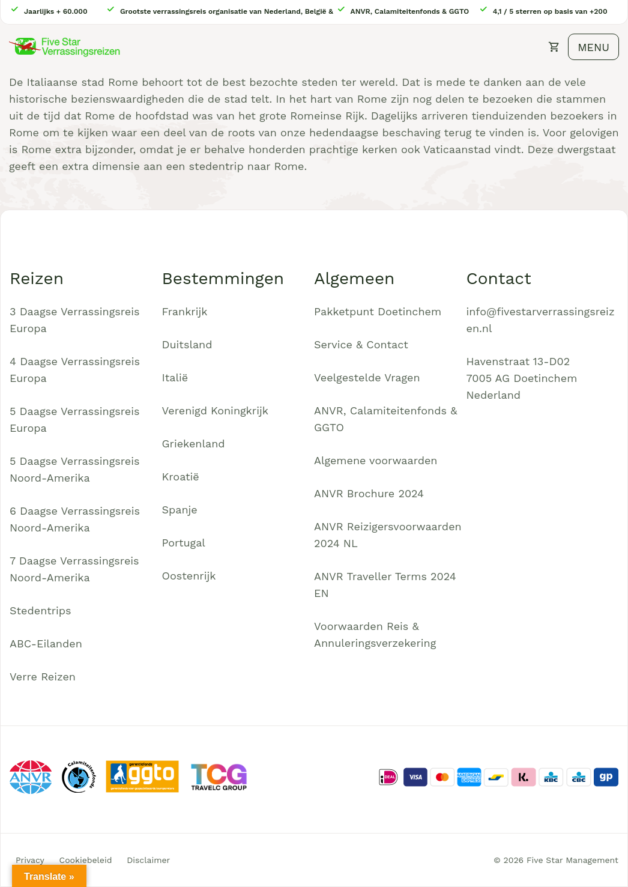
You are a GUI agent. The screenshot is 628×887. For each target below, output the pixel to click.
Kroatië (180, 476)
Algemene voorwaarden (376, 460)
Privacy (30, 860)
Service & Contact (361, 344)
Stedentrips (40, 610)
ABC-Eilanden (46, 643)
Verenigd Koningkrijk (215, 410)
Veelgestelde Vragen (367, 377)
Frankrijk (185, 311)
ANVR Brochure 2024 (369, 493)
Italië (175, 377)
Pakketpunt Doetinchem (377, 311)
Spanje (180, 509)
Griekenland (193, 443)
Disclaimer (148, 860)
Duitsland (187, 344)
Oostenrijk (189, 575)
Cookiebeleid (85, 860)
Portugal (183, 542)
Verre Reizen (43, 676)
